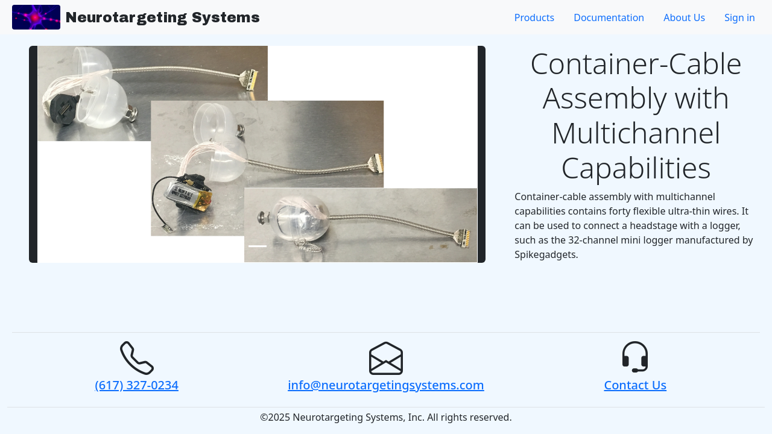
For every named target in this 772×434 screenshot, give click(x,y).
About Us (684, 17)
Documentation (609, 17)
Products (534, 17)
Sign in (739, 17)
